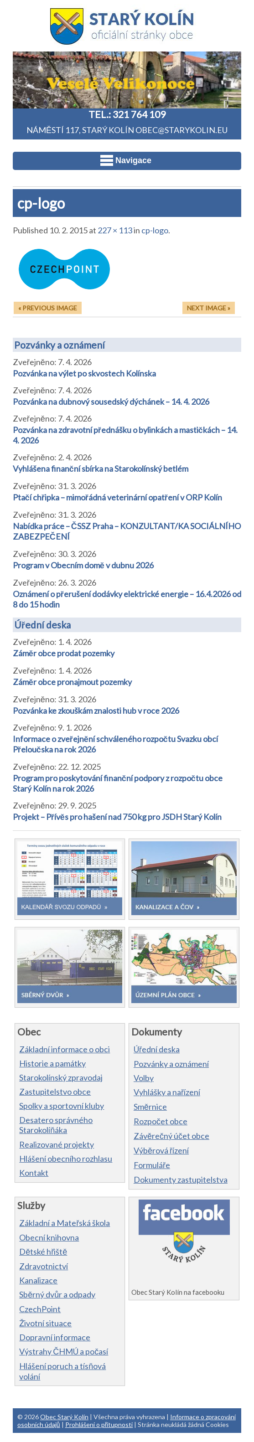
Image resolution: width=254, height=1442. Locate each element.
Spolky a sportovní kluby (61, 1106)
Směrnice (150, 1107)
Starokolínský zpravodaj (61, 1077)
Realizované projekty (56, 1144)
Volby (144, 1078)
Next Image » (208, 308)
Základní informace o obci (64, 1049)
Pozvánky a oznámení (59, 344)
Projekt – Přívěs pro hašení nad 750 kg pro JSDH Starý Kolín (117, 817)
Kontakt (33, 1173)
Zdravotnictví (43, 1266)
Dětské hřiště (43, 1251)
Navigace (125, 160)
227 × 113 (115, 230)
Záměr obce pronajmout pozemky (72, 682)
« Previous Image (47, 308)
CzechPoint (40, 1309)
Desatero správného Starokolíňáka (56, 1125)
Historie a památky (52, 1063)
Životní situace (45, 1323)
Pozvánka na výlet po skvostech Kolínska (84, 373)
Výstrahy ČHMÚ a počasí (63, 1351)
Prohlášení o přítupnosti (99, 1424)
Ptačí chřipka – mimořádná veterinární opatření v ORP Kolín (117, 497)
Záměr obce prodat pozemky (63, 653)
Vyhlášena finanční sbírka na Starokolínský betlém (100, 469)
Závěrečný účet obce (171, 1136)
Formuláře (152, 1165)
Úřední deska (42, 624)
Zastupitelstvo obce (55, 1092)
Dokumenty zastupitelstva (181, 1179)
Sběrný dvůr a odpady (57, 1294)
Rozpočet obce (160, 1121)
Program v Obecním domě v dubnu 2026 (83, 565)
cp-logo (154, 230)
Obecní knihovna (49, 1237)
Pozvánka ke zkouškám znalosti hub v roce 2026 (96, 711)
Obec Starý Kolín (64, 1417)
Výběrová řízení (161, 1150)
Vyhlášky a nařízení (167, 1092)
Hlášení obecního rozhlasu (65, 1159)
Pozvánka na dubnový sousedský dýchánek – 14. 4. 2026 (111, 402)
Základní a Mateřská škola (64, 1223)
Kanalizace (38, 1280)
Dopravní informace (54, 1337)
